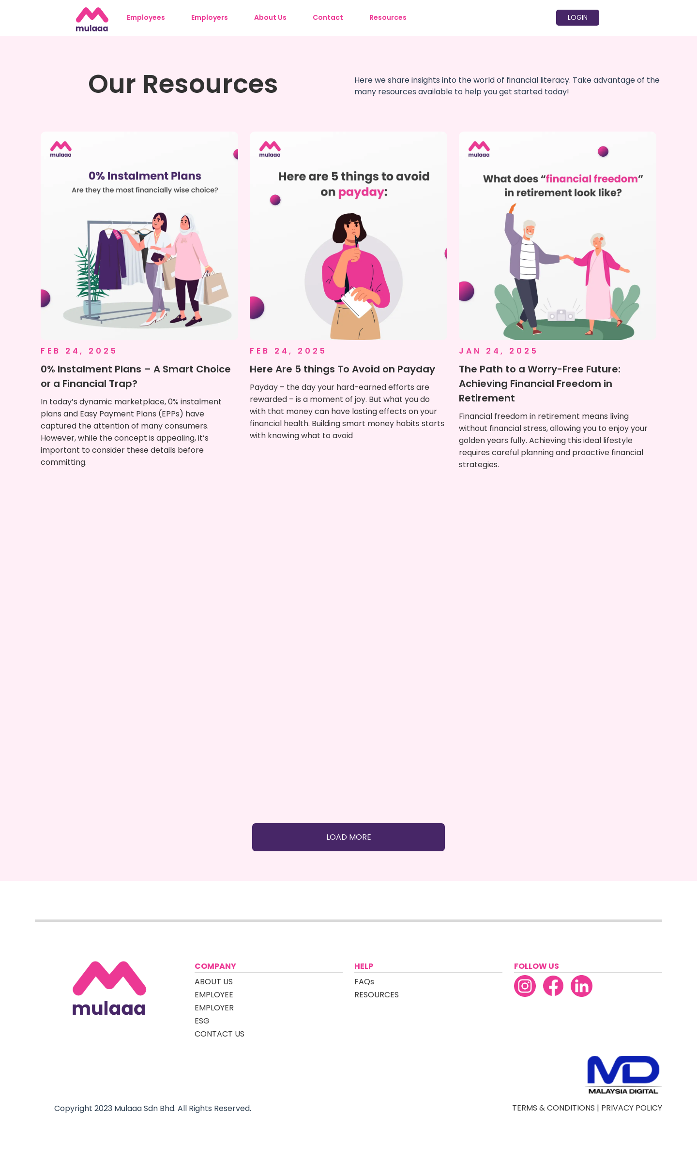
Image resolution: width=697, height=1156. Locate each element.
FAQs (364, 981)
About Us (270, 17)
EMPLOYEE (214, 994)
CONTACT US (219, 1033)
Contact (328, 17)
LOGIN (578, 17)
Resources (388, 17)
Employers (209, 17)
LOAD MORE (348, 837)
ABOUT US (214, 981)
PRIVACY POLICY (631, 1107)
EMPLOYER (214, 1007)
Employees (146, 17)
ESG (202, 1020)
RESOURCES (376, 994)
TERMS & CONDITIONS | (556, 1107)
